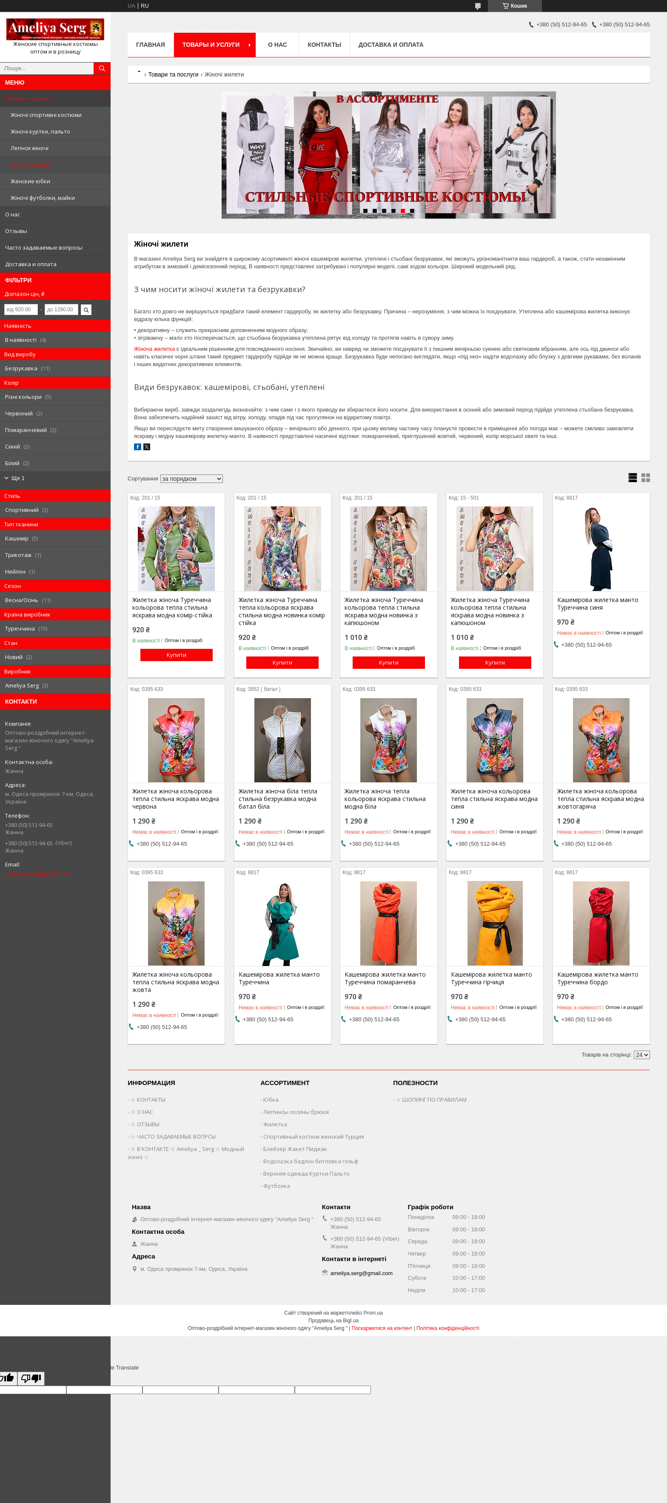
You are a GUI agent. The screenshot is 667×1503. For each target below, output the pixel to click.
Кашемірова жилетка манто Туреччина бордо (597, 978)
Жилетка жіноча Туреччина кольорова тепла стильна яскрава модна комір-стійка (172, 607)
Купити (176, 655)
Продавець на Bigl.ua (333, 1321)
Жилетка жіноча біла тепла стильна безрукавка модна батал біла (278, 798)
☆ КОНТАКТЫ (148, 1099)
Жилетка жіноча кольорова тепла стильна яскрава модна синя (494, 798)
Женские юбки (30, 181)
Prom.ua (373, 1313)
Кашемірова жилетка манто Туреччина (279, 978)
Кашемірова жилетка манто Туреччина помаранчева (385, 978)
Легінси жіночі (29, 148)
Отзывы (16, 231)
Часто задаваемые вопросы (44, 247)
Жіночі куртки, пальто (40, 131)
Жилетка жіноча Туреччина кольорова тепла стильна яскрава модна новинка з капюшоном (384, 611)
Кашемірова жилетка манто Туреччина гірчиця (491, 978)
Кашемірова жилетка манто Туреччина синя (597, 603)
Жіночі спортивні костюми (46, 115)
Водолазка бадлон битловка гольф (310, 1161)
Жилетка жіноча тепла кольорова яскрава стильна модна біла (385, 798)
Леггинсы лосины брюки (296, 1112)
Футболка (276, 1186)
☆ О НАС (142, 1112)
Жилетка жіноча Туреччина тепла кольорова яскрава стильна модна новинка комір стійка (282, 611)
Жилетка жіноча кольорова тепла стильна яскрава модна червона (175, 798)
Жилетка (275, 1124)
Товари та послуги (173, 74)
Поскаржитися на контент (382, 1328)
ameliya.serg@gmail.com (37, 874)
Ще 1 (18, 478)
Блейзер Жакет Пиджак (295, 1149)
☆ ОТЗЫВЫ (145, 1124)
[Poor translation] (31, 1379)
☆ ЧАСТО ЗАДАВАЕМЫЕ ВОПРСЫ (173, 1136)
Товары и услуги (27, 98)
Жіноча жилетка (154, 349)
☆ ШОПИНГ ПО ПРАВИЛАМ (431, 1099)
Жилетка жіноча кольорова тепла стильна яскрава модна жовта (175, 982)
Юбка (271, 1099)
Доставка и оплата (31, 264)
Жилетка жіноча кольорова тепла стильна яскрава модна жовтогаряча (600, 798)
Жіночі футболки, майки (43, 198)
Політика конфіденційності (447, 1328)
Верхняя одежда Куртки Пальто (306, 1173)
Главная (150, 44)
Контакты (324, 44)
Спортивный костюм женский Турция (313, 1136)
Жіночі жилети (30, 164)
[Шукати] (102, 68)
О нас (12, 214)
